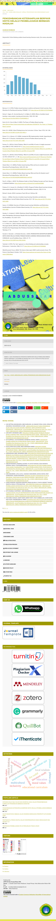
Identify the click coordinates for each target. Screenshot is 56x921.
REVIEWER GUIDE (8, 536)
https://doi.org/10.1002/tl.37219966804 (42, 110)
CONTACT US (7, 576)
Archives (10, 10)
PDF (6, 335)
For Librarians (6, 871)
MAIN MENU (7, 519)
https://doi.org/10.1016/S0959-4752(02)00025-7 (16, 118)
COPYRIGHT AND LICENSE (10, 552)
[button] (6, 407)
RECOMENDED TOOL (9, 646)
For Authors (5, 869)
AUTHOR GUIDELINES (9, 564)
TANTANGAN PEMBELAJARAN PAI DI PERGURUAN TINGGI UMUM (21, 826)
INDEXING (6, 560)
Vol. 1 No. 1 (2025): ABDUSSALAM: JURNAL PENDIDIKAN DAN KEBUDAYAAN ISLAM (26, 12)
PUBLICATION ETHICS (9, 540)
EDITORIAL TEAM (8, 528)
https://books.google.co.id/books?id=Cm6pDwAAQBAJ (29, 183)
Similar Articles (8, 421)
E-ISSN (5, 581)
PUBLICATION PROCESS (10, 544)
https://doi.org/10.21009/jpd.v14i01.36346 (14, 240)
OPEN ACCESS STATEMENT (10, 548)
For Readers (5, 866)
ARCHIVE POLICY (8, 568)
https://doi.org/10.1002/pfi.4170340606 (35, 246)
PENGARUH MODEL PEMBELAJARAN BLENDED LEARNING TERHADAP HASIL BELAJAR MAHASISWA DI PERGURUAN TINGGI (29, 448)
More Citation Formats (11, 363)
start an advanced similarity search (19, 512)
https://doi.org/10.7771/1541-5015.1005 (14, 140)
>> (7, 508)
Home (4, 10)
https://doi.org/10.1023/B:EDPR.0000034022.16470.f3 (17, 169)
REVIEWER (6, 532)
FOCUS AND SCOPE (9, 524)
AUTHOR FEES (7, 572)
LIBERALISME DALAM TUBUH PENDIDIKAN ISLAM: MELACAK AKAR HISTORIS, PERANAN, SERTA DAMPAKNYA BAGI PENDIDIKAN (28, 427)
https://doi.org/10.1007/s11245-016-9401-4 (14, 132)
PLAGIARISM (7, 556)
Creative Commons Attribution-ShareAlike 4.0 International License (33, 402)
